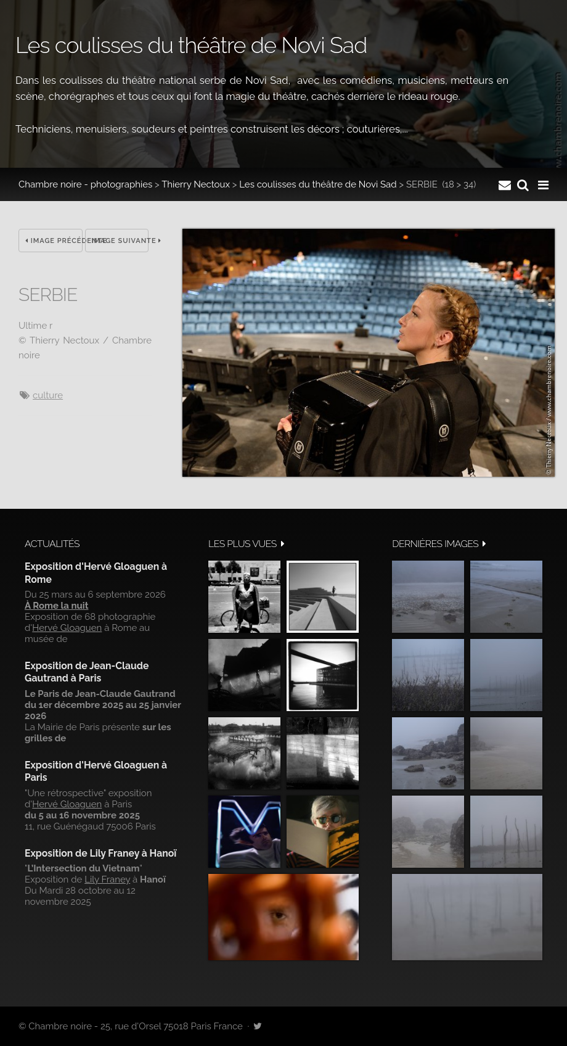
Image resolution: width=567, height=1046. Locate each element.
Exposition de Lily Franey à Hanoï (100, 853)
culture (48, 395)
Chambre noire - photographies (85, 184)
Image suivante (120, 241)
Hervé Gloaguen (67, 627)
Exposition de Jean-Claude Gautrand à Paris (87, 672)
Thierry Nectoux (195, 184)
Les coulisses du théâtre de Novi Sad (317, 184)
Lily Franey (107, 879)
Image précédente (54, 241)
